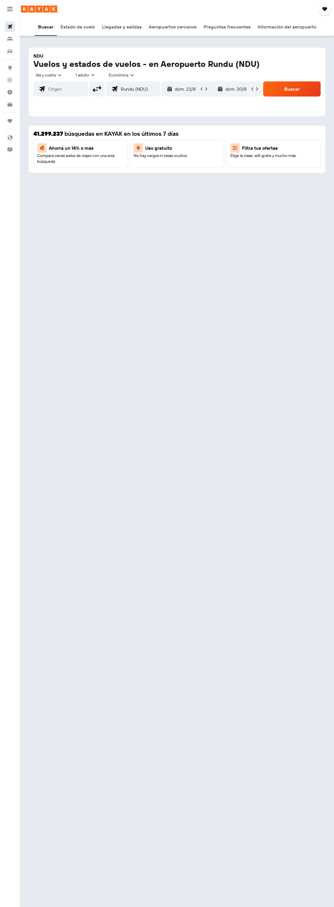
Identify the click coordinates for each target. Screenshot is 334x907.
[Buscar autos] (9, 51)
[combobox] (121, 75)
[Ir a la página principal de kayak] (39, 9)
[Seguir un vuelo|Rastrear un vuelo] (9, 80)
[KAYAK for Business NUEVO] (9, 104)
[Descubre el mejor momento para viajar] (9, 92)
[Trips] (9, 121)
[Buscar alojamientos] (9, 39)
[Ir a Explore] (9, 68)
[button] (9, 9)
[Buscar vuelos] (9, 27)
